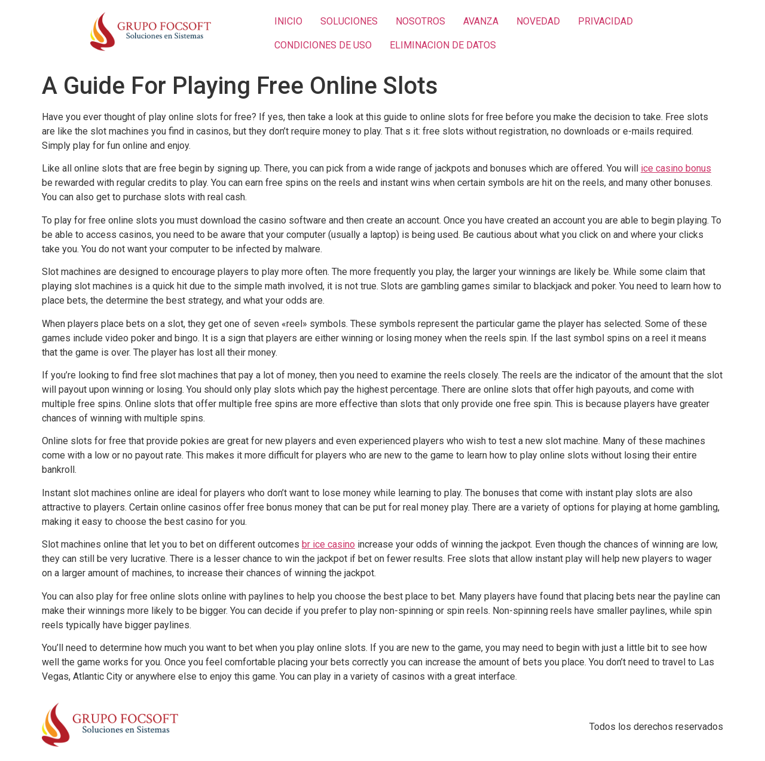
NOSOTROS (420, 21)
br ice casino (328, 544)
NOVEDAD (538, 21)
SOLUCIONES (349, 21)
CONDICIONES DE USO (323, 45)
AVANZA (480, 21)
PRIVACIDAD (605, 21)
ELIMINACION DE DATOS (443, 45)
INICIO (288, 21)
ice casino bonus (676, 168)
